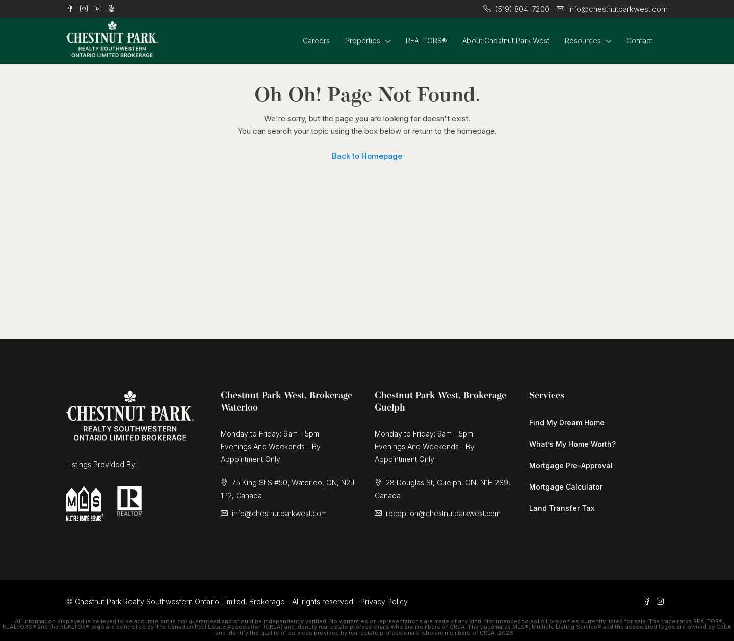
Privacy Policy (384, 601)
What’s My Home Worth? (572, 444)
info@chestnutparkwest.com (279, 513)
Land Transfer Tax (561, 508)
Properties (362, 40)
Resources (583, 40)
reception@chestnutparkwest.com (443, 513)
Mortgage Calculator (565, 486)
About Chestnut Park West (505, 40)
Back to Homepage (367, 156)
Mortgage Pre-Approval (571, 465)
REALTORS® (426, 40)
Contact (639, 40)
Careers (316, 40)
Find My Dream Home (567, 422)
